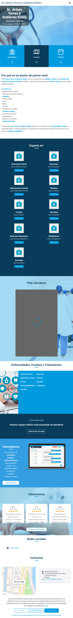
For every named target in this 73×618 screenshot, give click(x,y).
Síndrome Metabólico (28, 386)
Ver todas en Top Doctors (36, 529)
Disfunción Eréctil (27, 374)
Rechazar (21, 610)
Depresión (40, 374)
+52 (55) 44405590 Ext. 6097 (53, 579)
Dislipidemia (41, 386)
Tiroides (23, 382)
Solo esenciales (36, 610)
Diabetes (40, 378)
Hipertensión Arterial (28, 378)
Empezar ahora (11, 483)
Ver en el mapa (19, 582)
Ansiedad (24, 389)
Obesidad (40, 382)
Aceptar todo (51, 610)
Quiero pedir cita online (36, 431)
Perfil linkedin (14, 548)
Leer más (19, 170)
